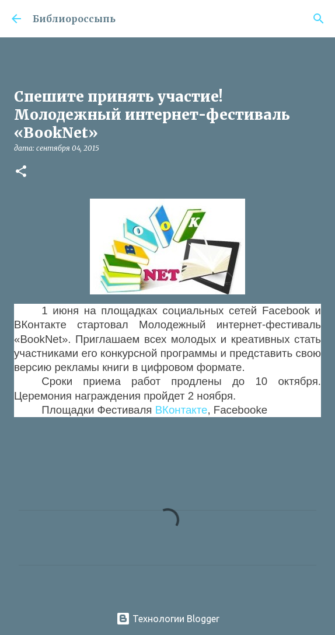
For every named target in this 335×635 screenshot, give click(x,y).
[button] (21, 172)
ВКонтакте (181, 410)
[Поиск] (319, 19)
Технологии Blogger (167, 618)
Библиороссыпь (74, 19)
